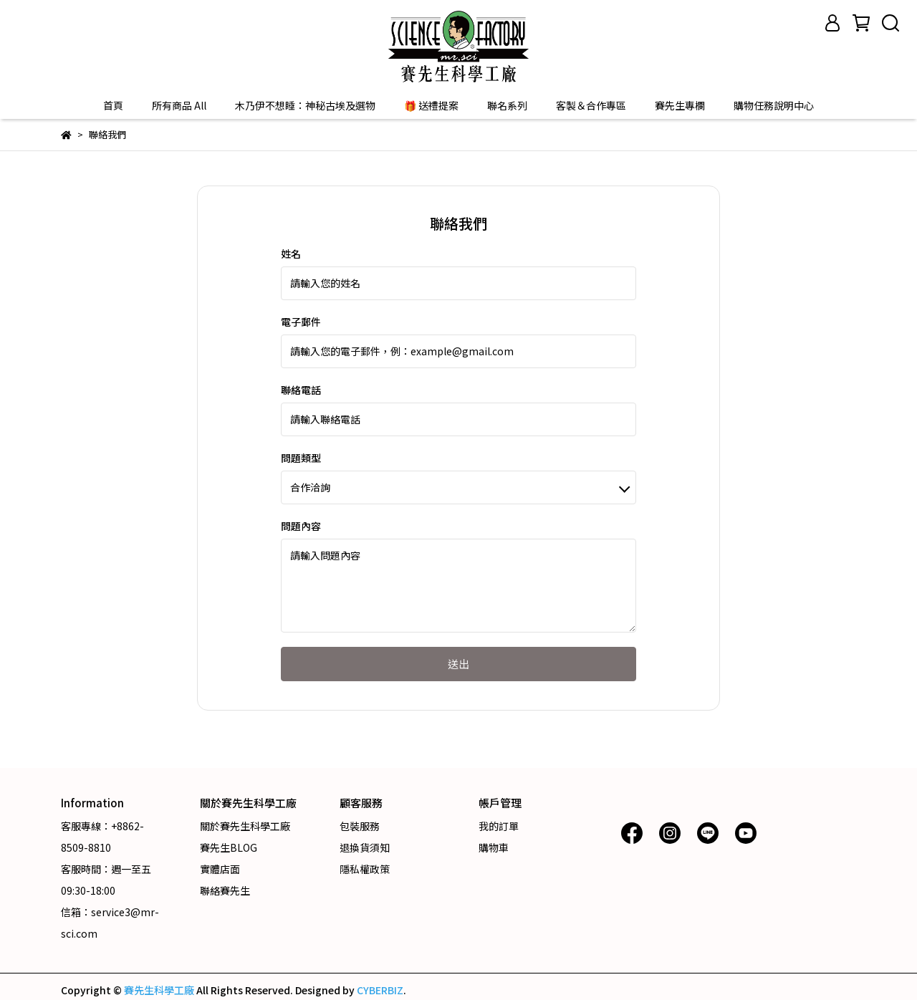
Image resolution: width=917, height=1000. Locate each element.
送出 (458, 663)
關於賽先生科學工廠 (245, 826)
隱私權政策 (365, 869)
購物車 (494, 847)
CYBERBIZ (380, 990)
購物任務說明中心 (774, 105)
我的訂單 (499, 826)
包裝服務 (360, 826)
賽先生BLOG (228, 847)
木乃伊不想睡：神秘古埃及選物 (305, 105)
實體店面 (220, 869)
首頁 (113, 105)
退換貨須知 (365, 847)
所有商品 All (179, 105)
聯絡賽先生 (225, 890)
